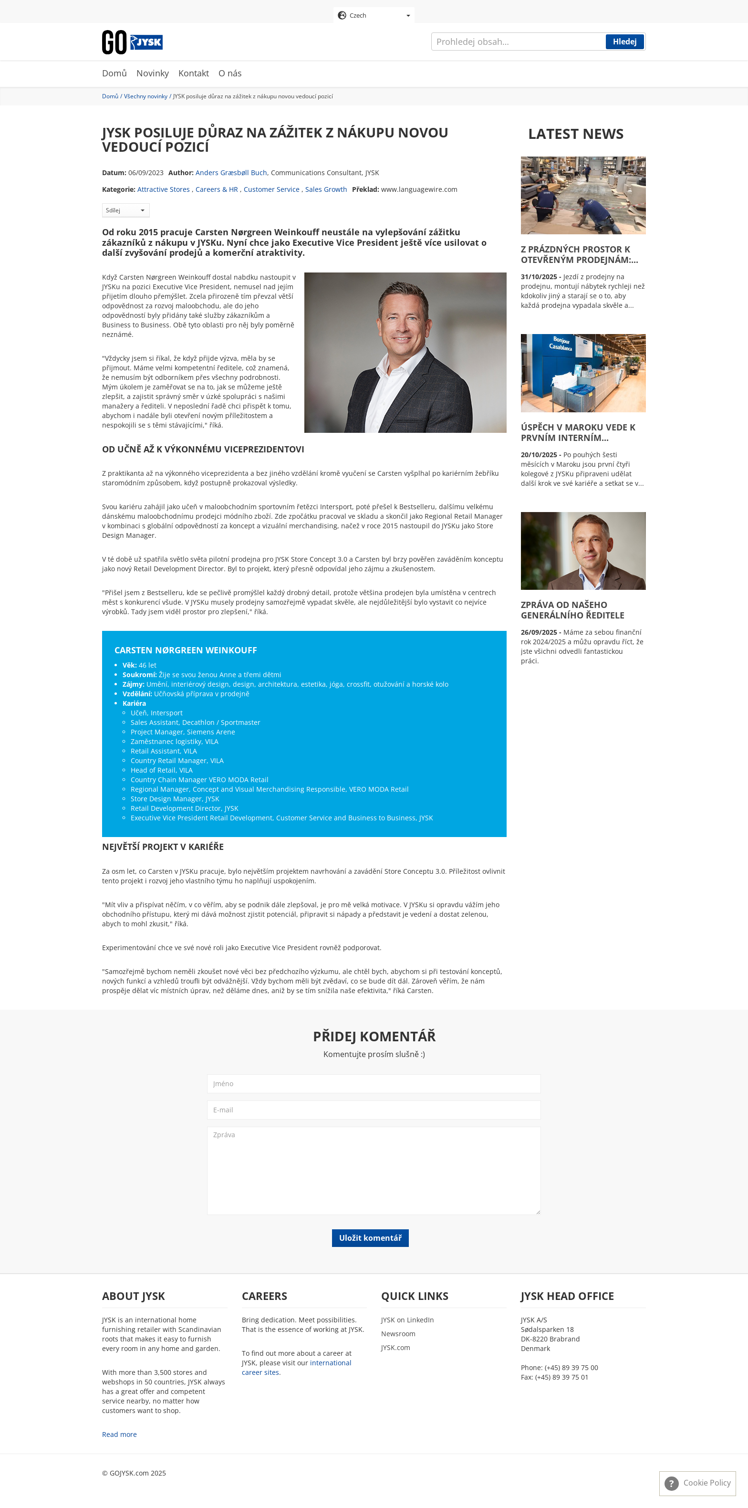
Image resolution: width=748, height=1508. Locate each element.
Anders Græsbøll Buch (231, 173)
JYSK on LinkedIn (407, 1320)
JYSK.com (395, 1348)
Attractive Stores (163, 189)
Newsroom (398, 1334)
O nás (230, 74)
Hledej (625, 41)
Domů (114, 74)
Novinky (152, 74)
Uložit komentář (370, 1238)
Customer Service (272, 189)
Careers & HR (217, 189)
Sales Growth (326, 189)
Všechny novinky (145, 97)
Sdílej (125, 211)
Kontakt (193, 74)
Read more (119, 1435)
